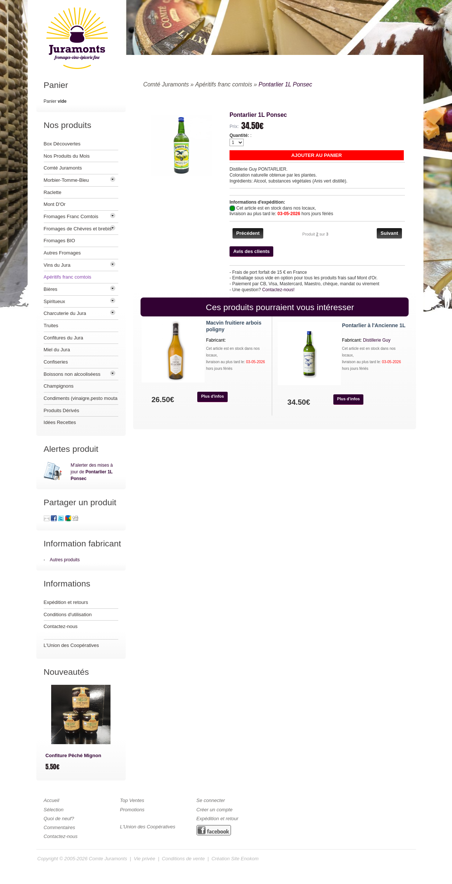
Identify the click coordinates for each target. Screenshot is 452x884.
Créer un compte (214, 809)
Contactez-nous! (278, 289)
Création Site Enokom (234, 858)
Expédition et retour (217, 818)
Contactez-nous (61, 626)
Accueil (51, 800)
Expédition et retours (66, 602)
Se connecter (211, 800)
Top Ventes (132, 800)
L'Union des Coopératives (71, 645)
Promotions (132, 809)
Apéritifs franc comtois (223, 84)
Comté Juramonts (166, 84)
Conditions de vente (183, 858)
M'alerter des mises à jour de (92, 472)
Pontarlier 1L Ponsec (285, 84)
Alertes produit (71, 449)
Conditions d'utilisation (68, 614)
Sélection (54, 809)
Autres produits (65, 559)
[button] (317, 155)
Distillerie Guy (376, 340)
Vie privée (144, 858)
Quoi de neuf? (59, 818)
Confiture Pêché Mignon (73, 755)
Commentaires (59, 827)
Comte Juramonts (108, 858)
